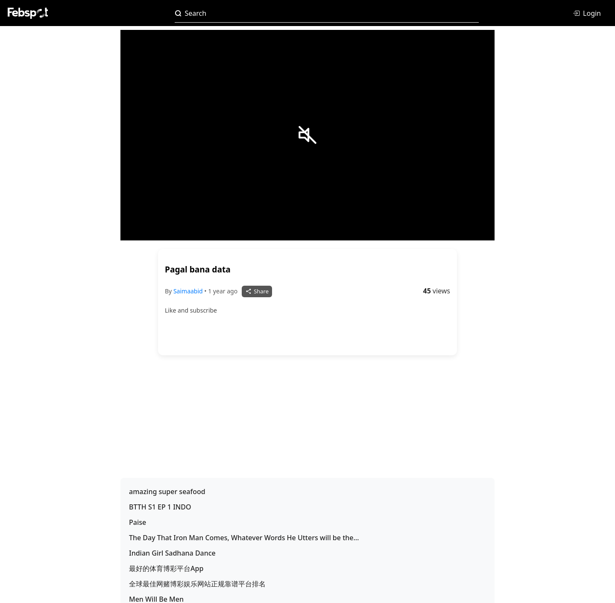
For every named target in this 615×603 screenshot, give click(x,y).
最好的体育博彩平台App (166, 568)
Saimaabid (188, 291)
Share (257, 291)
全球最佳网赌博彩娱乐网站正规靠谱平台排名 (197, 583)
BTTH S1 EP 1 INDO (160, 507)
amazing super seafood (167, 491)
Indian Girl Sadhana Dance (172, 553)
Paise (137, 522)
